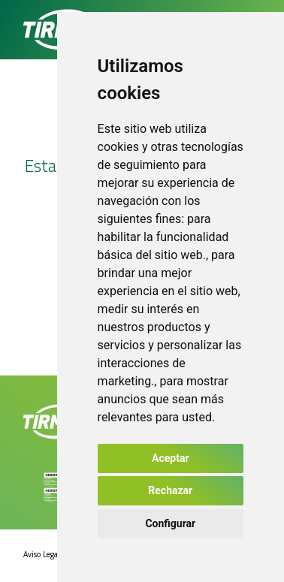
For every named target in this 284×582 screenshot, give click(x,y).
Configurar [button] (170, 523)
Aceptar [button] (170, 458)
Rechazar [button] (170, 490)
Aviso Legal (41, 554)
